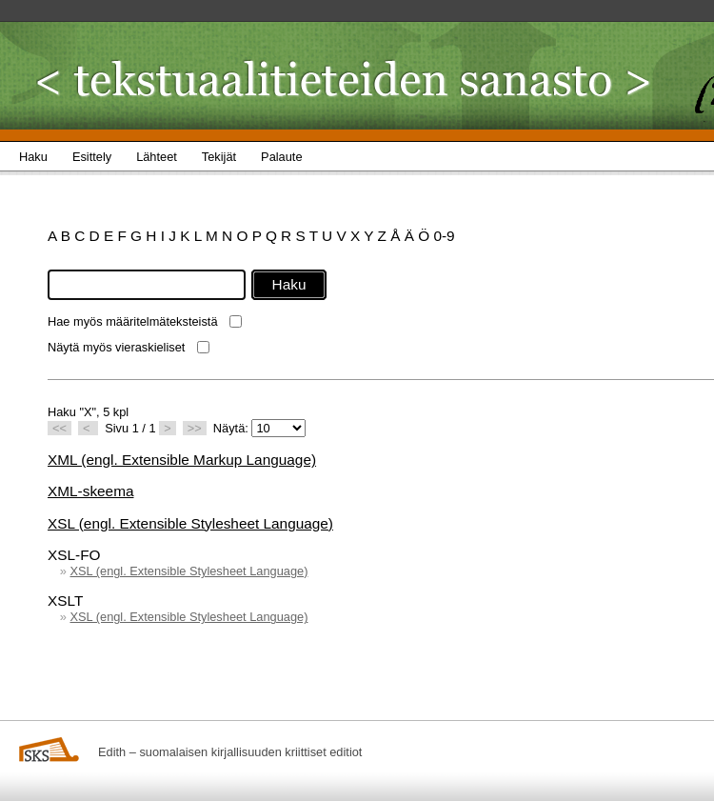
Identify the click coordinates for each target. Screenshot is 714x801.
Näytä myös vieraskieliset (116, 347)
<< (59, 428)
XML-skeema (90, 491)
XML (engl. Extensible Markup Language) (182, 459)
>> (195, 428)
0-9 (443, 236)
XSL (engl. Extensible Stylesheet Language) (190, 523)
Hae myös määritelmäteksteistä (133, 321)
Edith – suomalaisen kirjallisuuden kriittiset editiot (230, 752)
